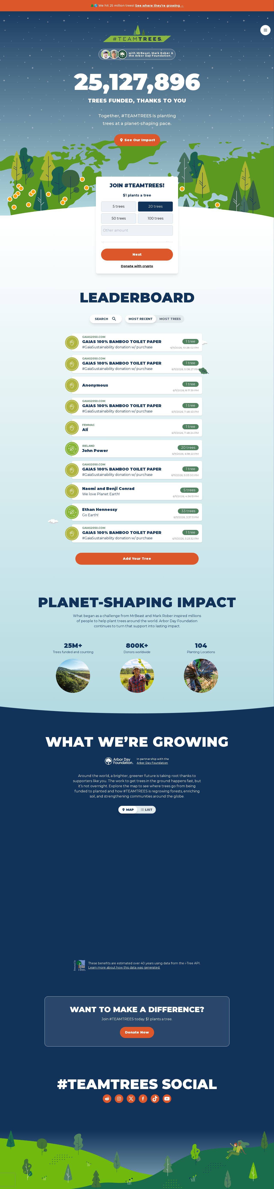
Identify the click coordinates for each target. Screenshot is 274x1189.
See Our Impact (137, 140)
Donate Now (137, 1032)
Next (137, 254)
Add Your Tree (137, 559)
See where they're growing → (159, 5)
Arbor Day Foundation (152, 762)
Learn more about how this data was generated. (124, 967)
